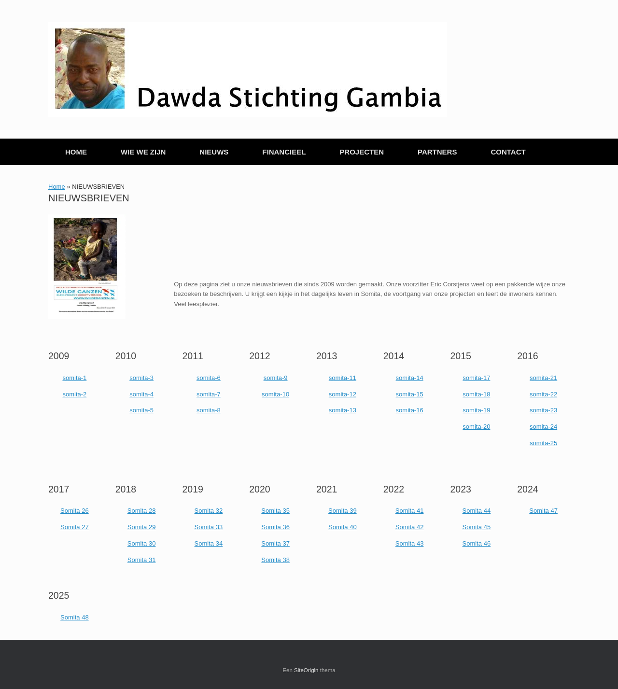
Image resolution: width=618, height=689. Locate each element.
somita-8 (209, 410)
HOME (76, 152)
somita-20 (476, 426)
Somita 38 (275, 559)
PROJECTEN (361, 152)
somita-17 (476, 377)
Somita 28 (141, 510)
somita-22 (543, 394)
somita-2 (74, 394)
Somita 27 (74, 527)
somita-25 (543, 443)
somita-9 (276, 377)
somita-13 (342, 410)
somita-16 (409, 410)
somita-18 (476, 394)
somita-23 (543, 410)
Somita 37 (275, 543)
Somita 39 (342, 510)
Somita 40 (342, 527)
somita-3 (141, 377)
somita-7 (209, 394)
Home (56, 186)
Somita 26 (74, 510)
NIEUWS (213, 152)
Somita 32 (209, 510)
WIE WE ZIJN (143, 152)
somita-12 (342, 394)
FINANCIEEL (284, 152)
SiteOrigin (306, 670)
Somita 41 (409, 510)
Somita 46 (477, 543)
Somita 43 (409, 543)
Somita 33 (209, 527)
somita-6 (209, 377)
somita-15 (409, 394)
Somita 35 (275, 510)
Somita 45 (477, 527)
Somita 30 (141, 543)
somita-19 (476, 410)
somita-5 (141, 410)
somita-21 (543, 377)
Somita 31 (141, 559)
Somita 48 (74, 617)
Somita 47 (543, 510)
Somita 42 (409, 527)
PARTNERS (437, 152)
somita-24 (543, 426)
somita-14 (409, 377)
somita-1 (74, 377)
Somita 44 (477, 510)
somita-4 (141, 394)
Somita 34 (209, 543)
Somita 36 (275, 527)
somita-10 (275, 394)
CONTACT (508, 152)
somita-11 (342, 377)
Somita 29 (141, 527)
